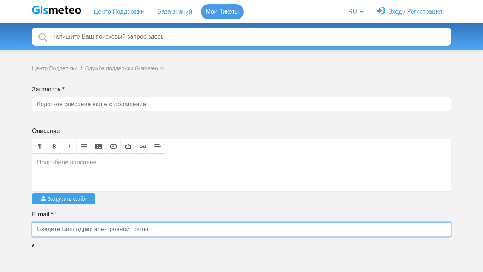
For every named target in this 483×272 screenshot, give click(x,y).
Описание (46, 131)
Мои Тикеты (222, 11)
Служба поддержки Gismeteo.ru (124, 68)
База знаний (174, 11)
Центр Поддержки (119, 11)
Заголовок (46, 89)
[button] (39, 146)
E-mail (40, 214)
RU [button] (353, 11)
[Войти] (409, 11)
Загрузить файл (63, 199)
